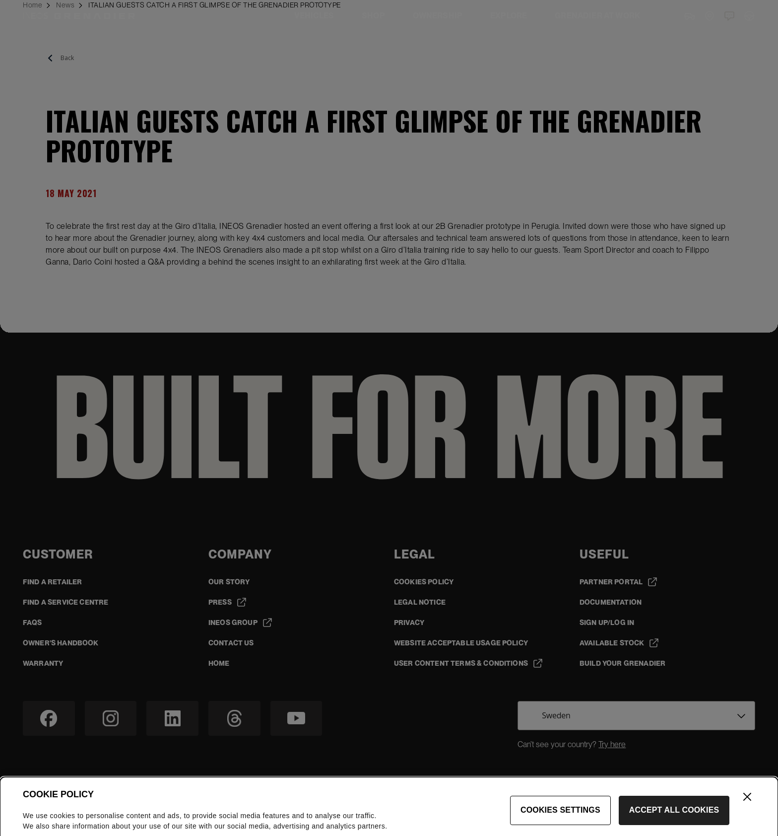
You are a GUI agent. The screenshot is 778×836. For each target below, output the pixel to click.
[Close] (747, 809)
